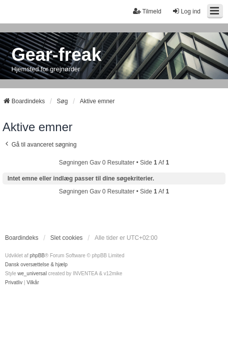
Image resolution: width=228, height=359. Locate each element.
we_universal (32, 273)
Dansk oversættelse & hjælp (36, 264)
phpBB (37, 255)
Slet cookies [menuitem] (66, 237)
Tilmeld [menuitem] (147, 11)
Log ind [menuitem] (186, 11)
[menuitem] (13, 282)
